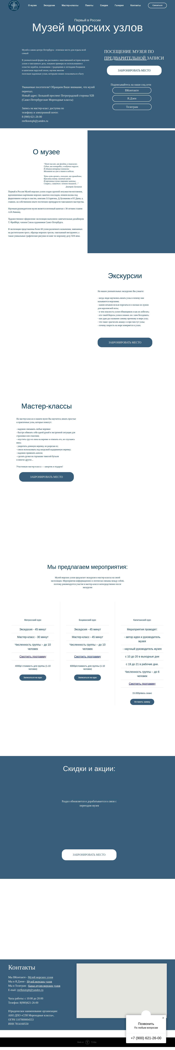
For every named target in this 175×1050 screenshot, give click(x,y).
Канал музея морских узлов (44, 988)
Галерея (119, 5)
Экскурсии (49, 5)
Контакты (135, 5)
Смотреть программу (32, 656)
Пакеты (89, 5)
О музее (32, 5)
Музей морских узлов (40, 980)
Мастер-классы (70, 5)
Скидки (104, 5)
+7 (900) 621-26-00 (146, 1038)
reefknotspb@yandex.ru (30, 992)
